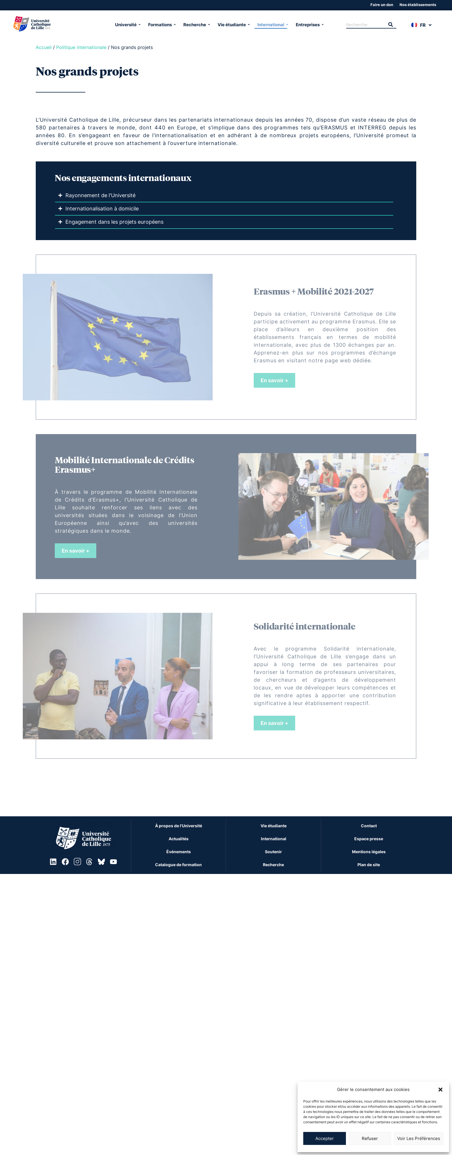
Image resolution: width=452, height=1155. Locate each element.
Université (127, 23)
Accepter (324, 1138)
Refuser (370, 1138)
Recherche (196, 23)
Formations (161, 23)
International (272, 23)
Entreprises (309, 23)
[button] (440, 1089)
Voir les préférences (418, 1138)
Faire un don (381, 4)
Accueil (44, 46)
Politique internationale (81, 46)
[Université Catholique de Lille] (58, 23)
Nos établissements (418, 4)
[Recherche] (365, 23)
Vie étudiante (233, 23)
